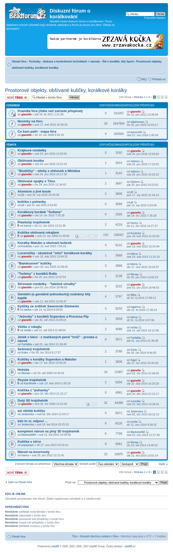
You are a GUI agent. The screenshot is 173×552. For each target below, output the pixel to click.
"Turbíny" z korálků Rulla (37, 273)
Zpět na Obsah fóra (20, 482)
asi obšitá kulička (31, 411)
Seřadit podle (99, 463)
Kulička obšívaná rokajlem (38, 232)
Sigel (134, 359)
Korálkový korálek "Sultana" (40, 212)
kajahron (136, 306)
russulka (136, 401)
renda (134, 421)
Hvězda (23, 370)
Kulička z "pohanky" (34, 390)
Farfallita (26, 344)
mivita (27, 330)
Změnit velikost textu (161, 73)
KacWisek (30, 383)
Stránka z (142, 97)
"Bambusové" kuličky (35, 263)
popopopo (27, 444)
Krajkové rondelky (32, 150)
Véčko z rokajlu (30, 327)
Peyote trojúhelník (32, 380)
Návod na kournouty (34, 452)
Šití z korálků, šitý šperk (118, 61)
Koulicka (136, 233)
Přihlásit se (158, 79)
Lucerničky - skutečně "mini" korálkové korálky (55, 253)
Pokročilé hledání (154, 17)
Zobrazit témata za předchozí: (46, 463)
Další (162, 464)
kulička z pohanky (32, 202)
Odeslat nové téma (17, 97)
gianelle (26, 114)
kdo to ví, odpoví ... (32, 421)
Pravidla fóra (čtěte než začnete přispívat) (50, 111)
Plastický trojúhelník (34, 222)
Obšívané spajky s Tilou (36, 181)
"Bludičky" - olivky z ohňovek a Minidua (49, 171)
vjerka (27, 309)
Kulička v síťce (29, 441)
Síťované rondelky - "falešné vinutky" (47, 284)
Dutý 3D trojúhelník (33, 400)
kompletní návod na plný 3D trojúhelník (48, 431)
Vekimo (135, 161)
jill (22, 194)
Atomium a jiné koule (34, 191)
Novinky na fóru (30, 121)
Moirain (25, 373)
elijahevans (137, 121)
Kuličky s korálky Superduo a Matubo (47, 359)
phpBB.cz (130, 546)
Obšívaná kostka (31, 160)
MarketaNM (28, 434)
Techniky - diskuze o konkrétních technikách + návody (64, 61)
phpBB (55, 546)
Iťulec (24, 352)
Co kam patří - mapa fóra (37, 131)
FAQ (143, 79)
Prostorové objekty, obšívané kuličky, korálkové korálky (66, 90)
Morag (134, 274)
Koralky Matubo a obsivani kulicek (44, 243)
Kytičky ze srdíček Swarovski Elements (48, 306)
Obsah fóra (19, 61)
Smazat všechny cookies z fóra (99, 536)
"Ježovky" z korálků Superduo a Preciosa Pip (53, 316)
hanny (27, 225)
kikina (134, 253)
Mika (133, 294)
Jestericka (27, 414)
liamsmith (136, 132)
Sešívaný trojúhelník (34, 349)
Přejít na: (70, 482)
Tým (74, 536)
